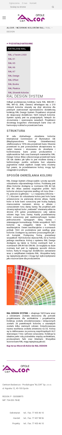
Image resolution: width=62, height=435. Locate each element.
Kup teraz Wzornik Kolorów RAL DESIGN (27, 346)
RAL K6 (11, 67)
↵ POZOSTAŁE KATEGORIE (20, 43)
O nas (24, 3)
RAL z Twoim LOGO (17, 55)
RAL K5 (11, 63)
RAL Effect (13, 80)
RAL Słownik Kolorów (18, 92)
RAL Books (13, 84)
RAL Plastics (14, 88)
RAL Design (13, 76)
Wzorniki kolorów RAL (30, 28)
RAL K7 (11, 71)
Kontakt (33, 3)
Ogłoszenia (14, 3)
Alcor (10, 28)
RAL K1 (11, 59)
